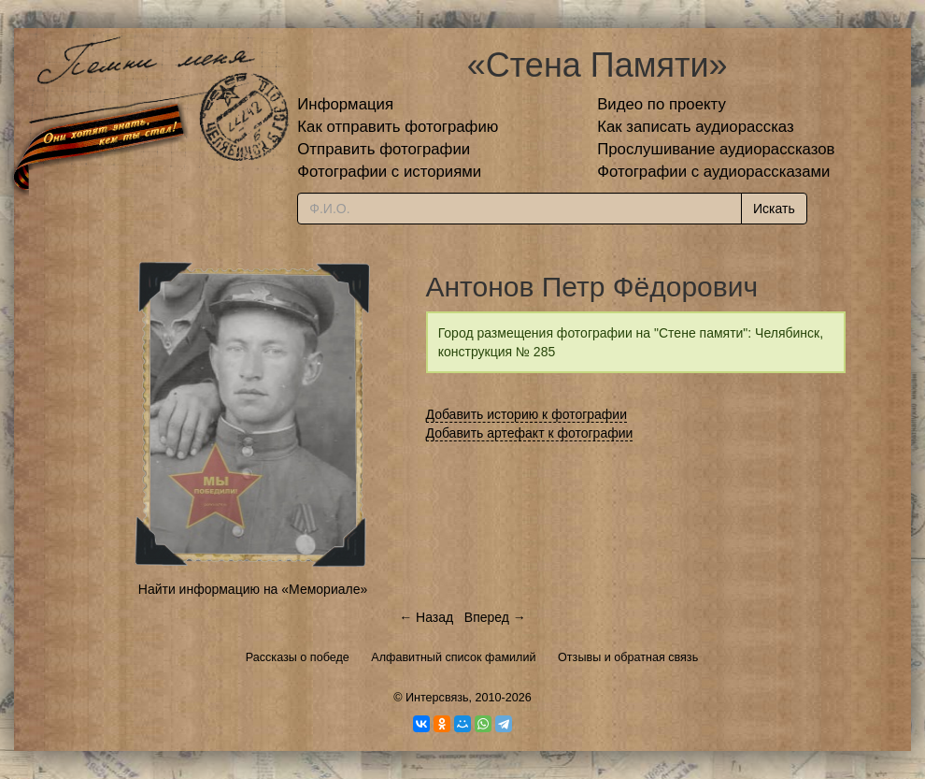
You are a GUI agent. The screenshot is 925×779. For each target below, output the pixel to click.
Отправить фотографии (383, 149)
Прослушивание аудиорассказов (715, 149)
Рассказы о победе (297, 657)
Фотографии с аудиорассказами (713, 171)
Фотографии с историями (389, 171)
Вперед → (495, 617)
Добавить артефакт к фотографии (529, 433)
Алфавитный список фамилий (453, 657)
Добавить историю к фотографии (527, 414)
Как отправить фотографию (397, 127)
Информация (345, 104)
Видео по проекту (661, 104)
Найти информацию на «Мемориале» (252, 589)
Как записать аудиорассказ (695, 127)
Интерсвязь (437, 697)
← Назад (426, 617)
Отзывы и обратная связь (628, 657)
